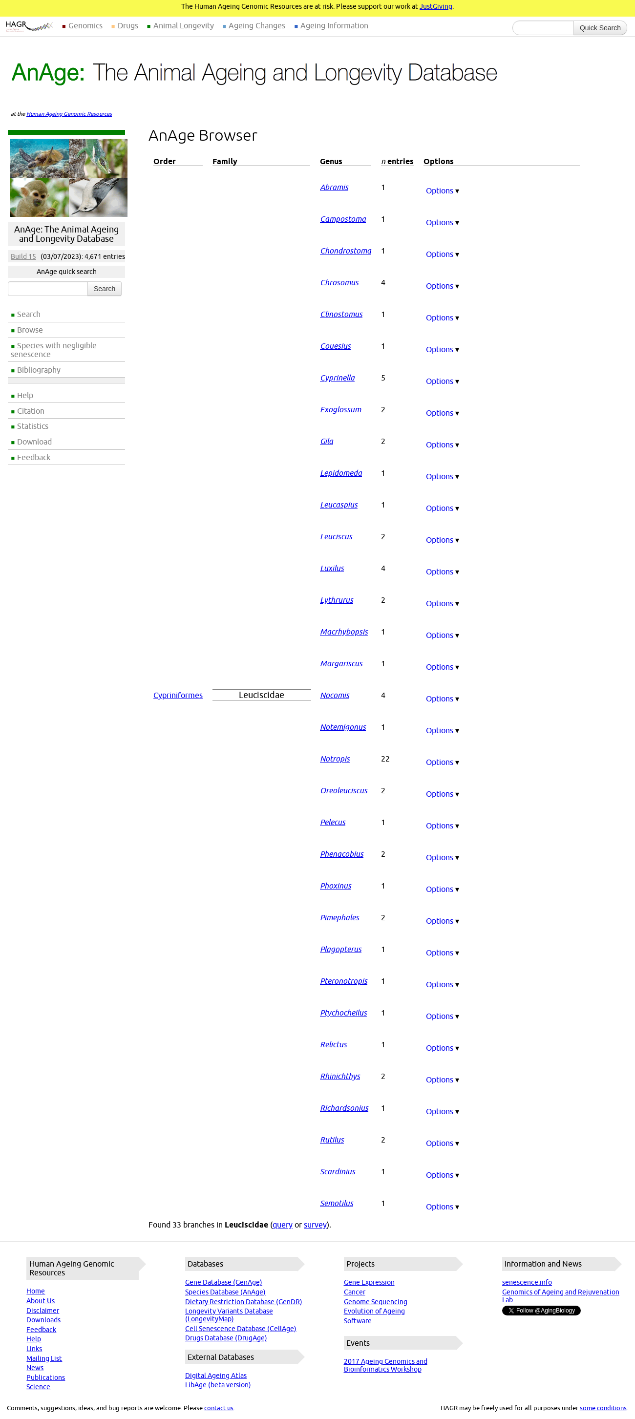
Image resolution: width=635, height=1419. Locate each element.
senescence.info (527, 1282)
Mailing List (44, 1358)
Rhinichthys (340, 1076)
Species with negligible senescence (54, 350)
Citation (30, 410)
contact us (218, 1407)
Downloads (43, 1320)
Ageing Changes (257, 25)
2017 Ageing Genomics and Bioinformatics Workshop (385, 1365)
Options (442, 190)
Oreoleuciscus (343, 790)
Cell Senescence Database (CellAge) (240, 1329)
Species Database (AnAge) (225, 1292)
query (283, 1224)
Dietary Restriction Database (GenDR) (243, 1302)
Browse (30, 329)
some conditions (603, 1407)
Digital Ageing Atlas (216, 1375)
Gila (326, 441)
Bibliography (39, 369)
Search (29, 314)
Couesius (335, 345)
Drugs (128, 25)
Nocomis (334, 695)
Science (38, 1387)
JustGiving (436, 6)
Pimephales (339, 917)
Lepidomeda (341, 472)
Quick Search (600, 28)
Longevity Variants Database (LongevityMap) (229, 1315)
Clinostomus (341, 314)
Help (25, 395)
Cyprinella (337, 377)
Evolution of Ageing (374, 1311)
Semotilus (336, 1203)
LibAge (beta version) (218, 1385)
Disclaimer (42, 1310)
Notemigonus (343, 726)
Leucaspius (339, 504)
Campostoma (343, 218)
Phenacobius (341, 853)
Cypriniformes (178, 695)
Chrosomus (339, 282)
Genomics (85, 25)
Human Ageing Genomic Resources (69, 114)
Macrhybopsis (344, 631)
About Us (40, 1301)
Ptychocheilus (343, 1012)
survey (315, 1224)
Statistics (32, 426)
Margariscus (341, 663)
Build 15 (23, 256)
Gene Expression (369, 1282)
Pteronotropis (343, 980)
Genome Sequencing (375, 1302)
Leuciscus (336, 536)
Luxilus (332, 568)
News (34, 1368)
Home (35, 1291)
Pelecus (332, 822)
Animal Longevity (183, 25)
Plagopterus (340, 949)
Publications (45, 1377)
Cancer (354, 1292)
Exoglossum (340, 409)
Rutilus (332, 1139)
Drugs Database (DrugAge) (226, 1338)
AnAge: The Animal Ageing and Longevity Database (66, 234)
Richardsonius (344, 1107)
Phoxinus (335, 885)
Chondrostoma (345, 250)
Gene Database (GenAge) (223, 1282)
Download (34, 441)
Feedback (33, 457)
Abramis (334, 187)
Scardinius (337, 1171)
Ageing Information (334, 25)
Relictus (333, 1044)
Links (34, 1349)
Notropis (335, 758)
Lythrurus (336, 599)
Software (358, 1321)
